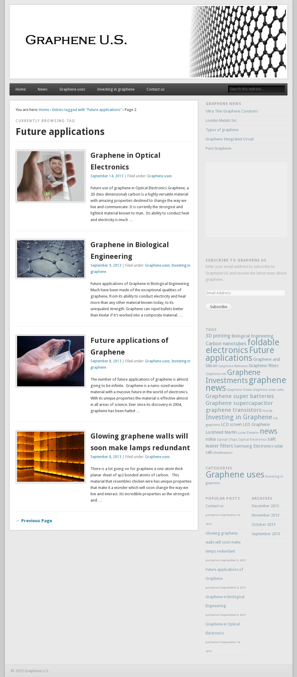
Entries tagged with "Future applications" (87, 109)
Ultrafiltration (222, 453)
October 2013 (263, 524)
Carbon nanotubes (226, 343)
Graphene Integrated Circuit (230, 139)
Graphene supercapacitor (239, 403)
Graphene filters (263, 365)
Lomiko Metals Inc (221, 120)
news (269, 431)
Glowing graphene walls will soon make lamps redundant (223, 542)
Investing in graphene (116, 89)
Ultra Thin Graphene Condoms (232, 111)
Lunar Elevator (248, 433)
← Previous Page (34, 520)
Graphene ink (216, 374)
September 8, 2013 (106, 361)
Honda (267, 411)
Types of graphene (222, 129)
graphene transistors (234, 409)
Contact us (156, 89)
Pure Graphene (218, 148)
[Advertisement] (251, 199)
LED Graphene (256, 424)
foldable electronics (242, 346)
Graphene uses (72, 89)
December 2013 (265, 506)
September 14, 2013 (107, 176)
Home (21, 89)
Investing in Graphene (239, 417)
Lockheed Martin (221, 432)
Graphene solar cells (268, 390)
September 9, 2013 (106, 265)
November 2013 (265, 515)
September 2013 (266, 534)
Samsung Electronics (253, 446)
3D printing (218, 336)
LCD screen (231, 424)
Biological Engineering (252, 336)
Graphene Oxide (239, 390)
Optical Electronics (252, 440)
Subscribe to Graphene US (236, 260)
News (42, 89)
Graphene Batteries (233, 366)
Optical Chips (227, 440)
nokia (211, 439)
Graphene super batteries (240, 396)
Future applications (240, 354)
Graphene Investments (233, 376)
